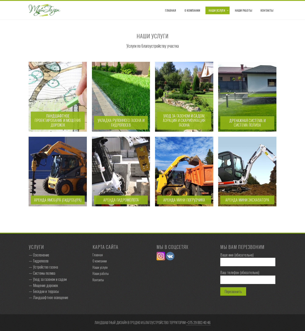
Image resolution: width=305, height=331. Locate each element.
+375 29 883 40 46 (198, 322)
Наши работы (243, 10)
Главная (170, 10)
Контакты (267, 10)
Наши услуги (217, 10)
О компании (192, 10)
